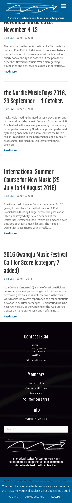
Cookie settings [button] (34, 496)
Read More (10, 71)
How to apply (36, 393)
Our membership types (36, 388)
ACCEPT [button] (55, 496)
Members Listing (36, 383)
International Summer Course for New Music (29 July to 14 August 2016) (32, 179)
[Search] (36, 429)
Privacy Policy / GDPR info (36, 419)
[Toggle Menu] (63, 6)
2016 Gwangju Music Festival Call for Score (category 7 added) (35, 262)
